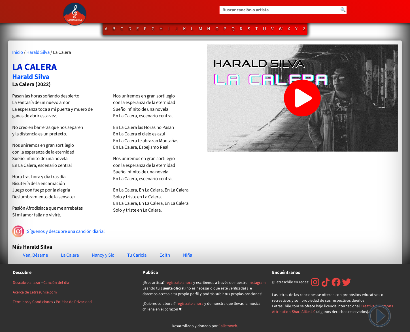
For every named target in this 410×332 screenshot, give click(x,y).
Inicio (17, 52)
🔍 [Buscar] (343, 10)
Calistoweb (227, 326)
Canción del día (56, 283)
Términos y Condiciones (33, 302)
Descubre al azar (27, 283)
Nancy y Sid (103, 255)
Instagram (257, 283)
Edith (165, 255)
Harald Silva (38, 52)
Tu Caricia (136, 255)
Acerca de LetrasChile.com (35, 292)
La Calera (70, 255)
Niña (187, 255)
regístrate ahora (178, 283)
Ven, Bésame (35, 255)
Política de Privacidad (74, 302)
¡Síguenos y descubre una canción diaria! (58, 231)
